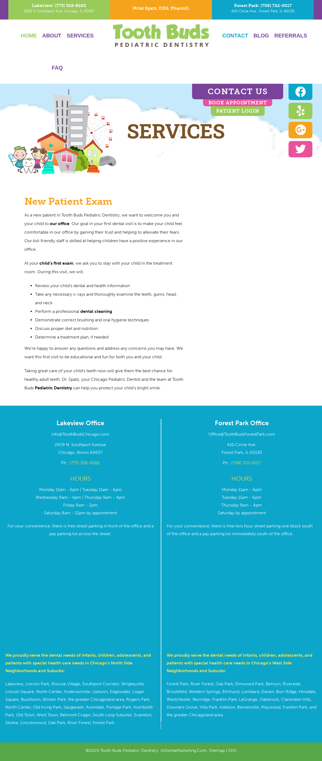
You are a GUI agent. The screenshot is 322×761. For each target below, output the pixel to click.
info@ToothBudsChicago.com (80, 434)
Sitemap (217, 750)
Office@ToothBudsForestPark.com (241, 434)
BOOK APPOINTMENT (237, 103)
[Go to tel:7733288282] (59, 10)
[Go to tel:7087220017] (263, 10)
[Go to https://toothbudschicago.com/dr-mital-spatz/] (161, 9)
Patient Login (237, 111)
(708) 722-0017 (246, 462)
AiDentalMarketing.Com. (184, 750)
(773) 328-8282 (85, 462)
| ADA (231, 750)
